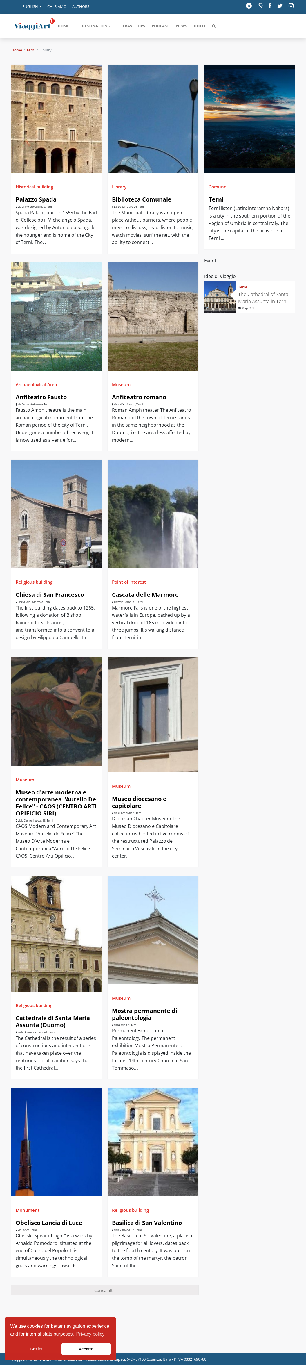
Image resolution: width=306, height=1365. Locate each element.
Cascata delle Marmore (145, 594)
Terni (30, 50)
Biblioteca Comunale (141, 199)
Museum (121, 384)
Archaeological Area (36, 384)
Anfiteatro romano (139, 397)
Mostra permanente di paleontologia (144, 1014)
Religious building (34, 582)
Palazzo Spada (36, 199)
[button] (27, 7)
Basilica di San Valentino (147, 1223)
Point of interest (129, 582)
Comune (218, 187)
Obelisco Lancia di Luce (49, 1223)
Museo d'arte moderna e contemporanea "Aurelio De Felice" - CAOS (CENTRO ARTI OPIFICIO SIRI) (56, 802)
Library (119, 187)
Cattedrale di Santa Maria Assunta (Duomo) (53, 1021)
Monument (27, 1210)
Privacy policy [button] (90, 1334)
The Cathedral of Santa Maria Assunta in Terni (263, 297)
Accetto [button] (86, 1349)
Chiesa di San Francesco (50, 594)
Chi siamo (56, 6)
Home (16, 50)
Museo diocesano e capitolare (139, 802)
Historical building (34, 187)
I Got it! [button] (35, 1349)
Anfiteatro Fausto (41, 397)
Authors (80, 6)
